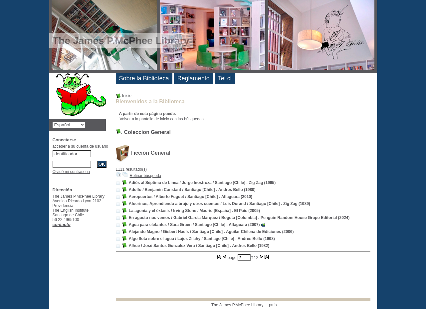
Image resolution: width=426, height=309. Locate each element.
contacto (62, 224)
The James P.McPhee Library (237, 305)
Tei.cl (225, 78)
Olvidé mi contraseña (71, 171)
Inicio (123, 95)
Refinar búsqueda (145, 175)
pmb (273, 305)
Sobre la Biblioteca (144, 78)
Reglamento (193, 78)
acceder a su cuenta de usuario (80, 146)
